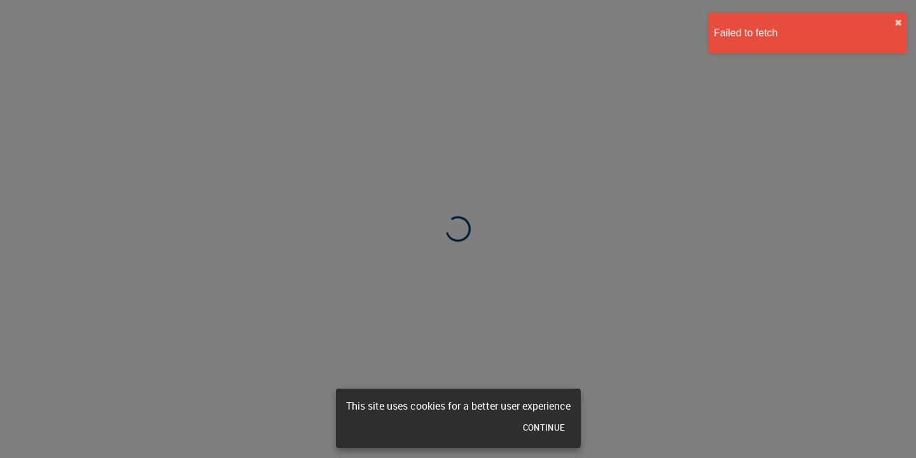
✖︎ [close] (895, 23)
